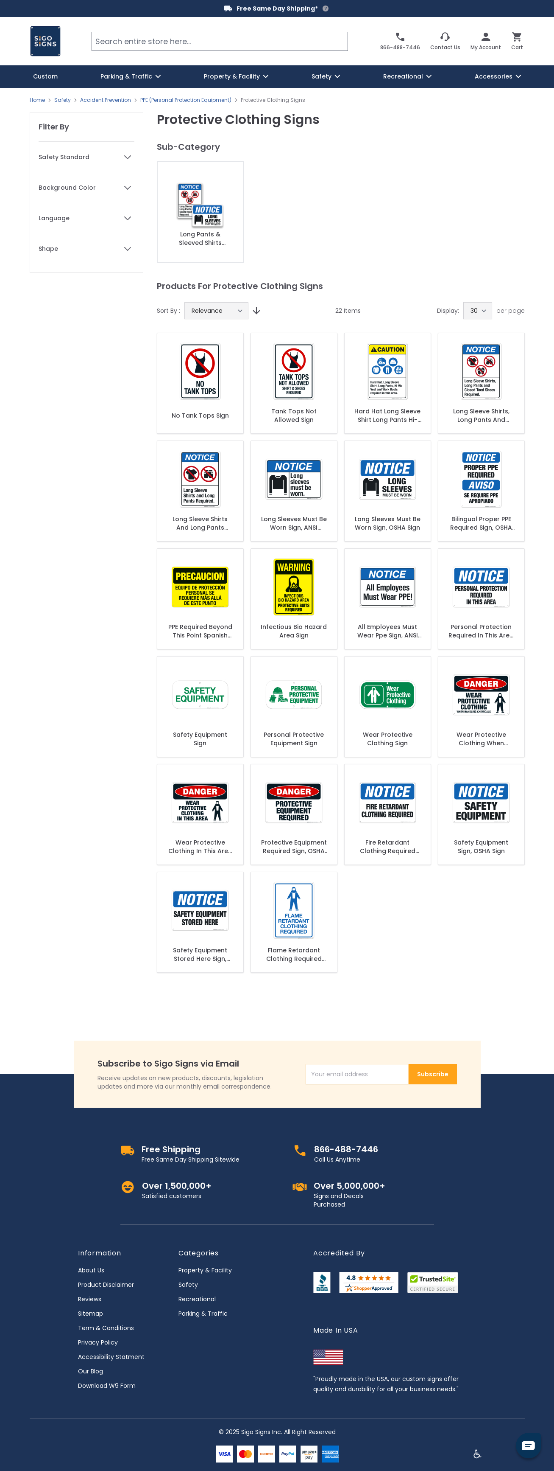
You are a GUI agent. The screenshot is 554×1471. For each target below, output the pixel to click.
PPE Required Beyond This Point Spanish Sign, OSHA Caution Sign (200, 631)
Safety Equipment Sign (200, 738)
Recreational (197, 1299)
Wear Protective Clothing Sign (387, 738)
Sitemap (90, 1313)
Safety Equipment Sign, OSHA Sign (481, 846)
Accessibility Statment (111, 1357)
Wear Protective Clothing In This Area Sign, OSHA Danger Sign (200, 846)
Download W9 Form (107, 1385)
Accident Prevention (105, 100)
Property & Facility (205, 1270)
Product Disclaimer (106, 1284)
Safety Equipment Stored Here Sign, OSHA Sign (200, 954)
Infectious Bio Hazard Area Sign (294, 631)
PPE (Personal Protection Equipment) (185, 100)
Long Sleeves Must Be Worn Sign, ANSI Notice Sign (294, 523)
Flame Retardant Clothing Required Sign (294, 954)
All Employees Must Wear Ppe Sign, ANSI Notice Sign (387, 631)
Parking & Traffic (203, 1313)
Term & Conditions (106, 1328)
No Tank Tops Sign (200, 415)
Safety (62, 100)
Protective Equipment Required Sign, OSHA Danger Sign (294, 846)
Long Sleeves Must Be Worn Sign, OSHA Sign (387, 523)
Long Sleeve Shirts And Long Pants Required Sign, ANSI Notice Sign (200, 523)
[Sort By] (216, 310)
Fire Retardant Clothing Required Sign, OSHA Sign (387, 846)
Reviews (89, 1299)
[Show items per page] (477, 310)
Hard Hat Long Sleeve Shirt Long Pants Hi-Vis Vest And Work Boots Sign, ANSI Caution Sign (387, 415)
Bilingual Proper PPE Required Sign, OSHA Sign (481, 523)
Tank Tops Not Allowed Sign (294, 415)
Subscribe (432, 1074)
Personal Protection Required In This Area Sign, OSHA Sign (481, 631)
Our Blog (90, 1371)
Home (37, 100)
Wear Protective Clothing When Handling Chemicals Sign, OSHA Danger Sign (481, 738)
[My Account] (486, 41)
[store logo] (45, 41)
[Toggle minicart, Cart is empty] (517, 41)
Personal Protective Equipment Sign (294, 738)
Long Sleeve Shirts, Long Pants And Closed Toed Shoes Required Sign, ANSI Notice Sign (481, 415)
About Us (91, 1270)
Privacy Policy (98, 1342)
